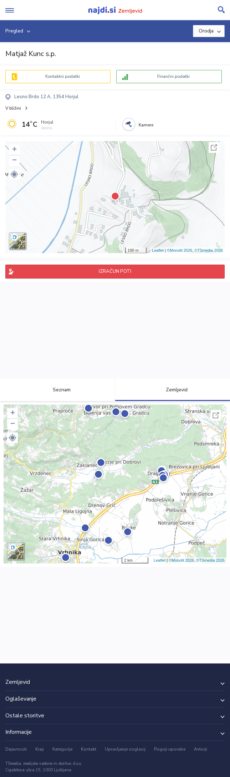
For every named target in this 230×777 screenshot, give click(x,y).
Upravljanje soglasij (125, 749)
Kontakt (88, 749)
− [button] (14, 160)
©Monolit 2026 (179, 250)
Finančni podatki (173, 76)
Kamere (146, 125)
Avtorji (200, 749)
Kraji (39, 749)
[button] (14, 174)
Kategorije (62, 749)
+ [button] (14, 150)
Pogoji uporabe (169, 749)
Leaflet (158, 250)
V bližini (13, 108)
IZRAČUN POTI (115, 271)
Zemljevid (173, 389)
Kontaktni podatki (62, 76)
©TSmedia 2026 (208, 250)
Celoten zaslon (214, 147)
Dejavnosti (16, 749)
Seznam (58, 389)
